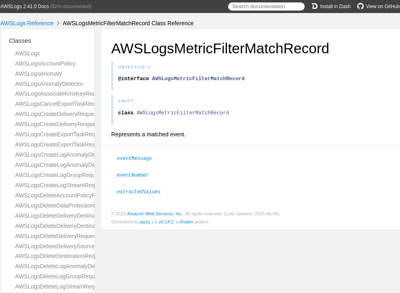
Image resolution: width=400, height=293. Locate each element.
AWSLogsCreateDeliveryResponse (59, 124)
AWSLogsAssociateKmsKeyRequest (60, 93)
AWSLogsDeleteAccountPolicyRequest (64, 195)
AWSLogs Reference (26, 23)
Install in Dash (331, 6)
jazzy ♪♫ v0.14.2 (157, 223)
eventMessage (138, 160)
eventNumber (136, 176)
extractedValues (142, 193)
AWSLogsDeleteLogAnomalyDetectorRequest (72, 266)
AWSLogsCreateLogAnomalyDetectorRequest (73, 154)
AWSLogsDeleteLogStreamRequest (60, 286)
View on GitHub (378, 6)
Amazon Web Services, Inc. (155, 214)
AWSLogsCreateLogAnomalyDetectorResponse (75, 165)
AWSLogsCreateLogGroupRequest (59, 175)
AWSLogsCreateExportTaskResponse (62, 144)
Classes (20, 40)
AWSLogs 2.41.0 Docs (24, 6)
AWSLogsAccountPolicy (45, 63)
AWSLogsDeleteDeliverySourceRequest (65, 246)
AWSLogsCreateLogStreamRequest (60, 185)
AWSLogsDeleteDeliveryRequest (56, 236)
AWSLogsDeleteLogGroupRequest (58, 276)
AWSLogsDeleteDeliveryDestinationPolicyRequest (78, 215)
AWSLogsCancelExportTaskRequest (60, 104)
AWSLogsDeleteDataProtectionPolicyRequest (72, 205)
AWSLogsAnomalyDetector (49, 84)
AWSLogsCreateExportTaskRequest (60, 134)
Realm (186, 223)
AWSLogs (27, 53)
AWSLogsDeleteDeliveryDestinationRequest (70, 226)
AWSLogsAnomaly (38, 73)
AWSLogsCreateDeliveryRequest (56, 114)
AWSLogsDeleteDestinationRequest (60, 256)
